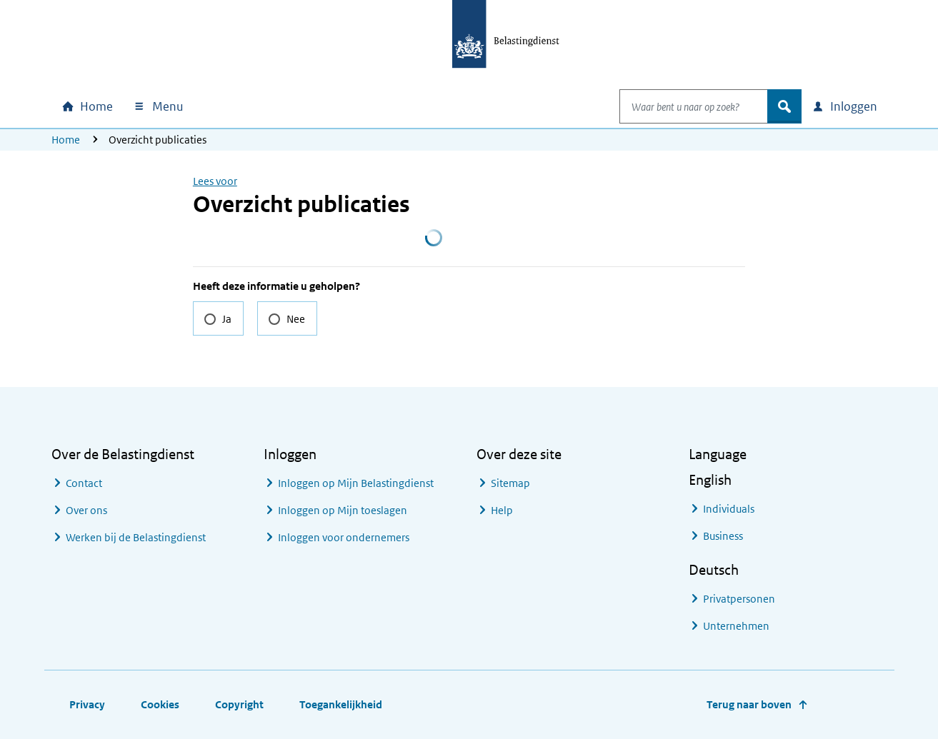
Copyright (239, 704)
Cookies (160, 704)
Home (65, 139)
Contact (84, 483)
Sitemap (510, 483)
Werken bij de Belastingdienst (136, 537)
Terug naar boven (749, 704)
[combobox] (678, 106)
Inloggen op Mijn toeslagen (342, 510)
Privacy (87, 704)
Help (502, 510)
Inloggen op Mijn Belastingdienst (356, 483)
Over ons (86, 510)
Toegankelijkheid (340, 704)
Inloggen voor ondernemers (343, 537)
